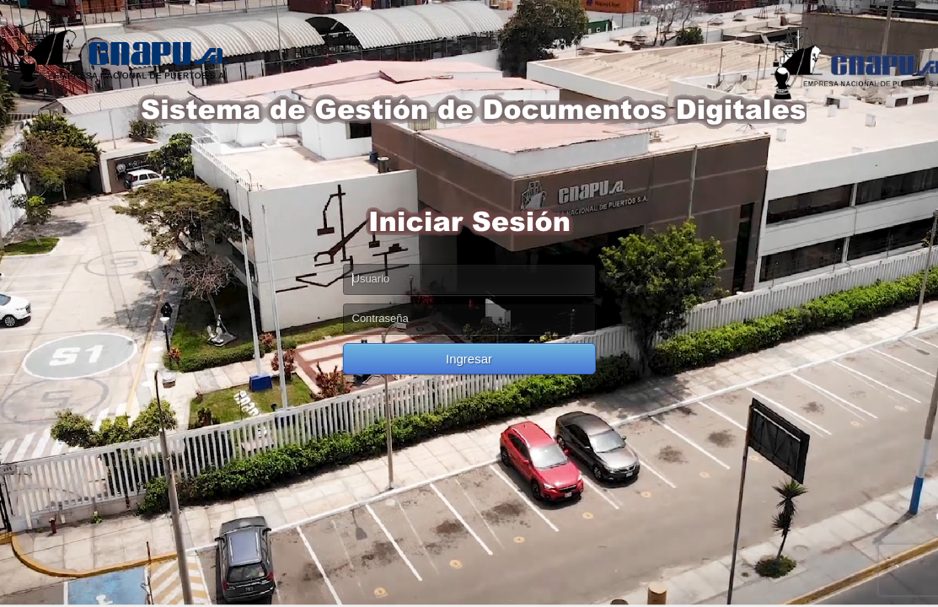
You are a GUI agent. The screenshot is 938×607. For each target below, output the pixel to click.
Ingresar (469, 359)
